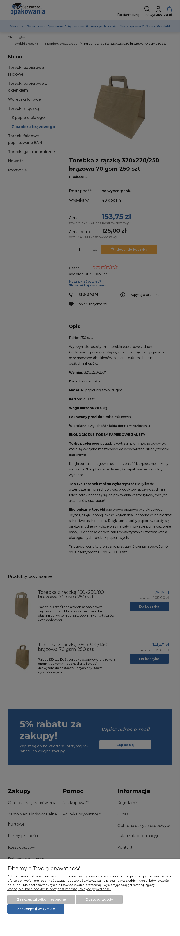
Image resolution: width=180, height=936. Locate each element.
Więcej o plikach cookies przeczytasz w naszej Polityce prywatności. (59, 889)
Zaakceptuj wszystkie (36, 909)
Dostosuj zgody (99, 899)
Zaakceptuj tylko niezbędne (41, 899)
